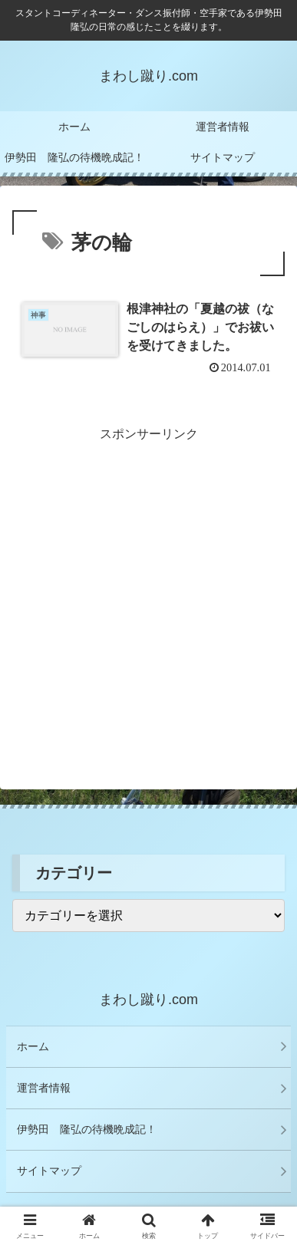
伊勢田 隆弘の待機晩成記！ (87, 1129)
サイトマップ (49, 1170)
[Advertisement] (148, 594)
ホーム (33, 1046)
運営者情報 (44, 1088)
